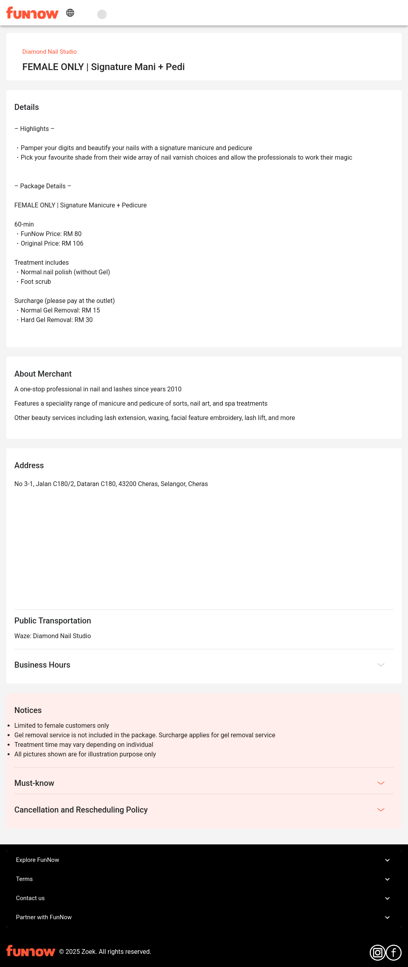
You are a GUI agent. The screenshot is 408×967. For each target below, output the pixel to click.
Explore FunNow (204, 860)
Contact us (204, 898)
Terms (204, 879)
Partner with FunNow (204, 917)
